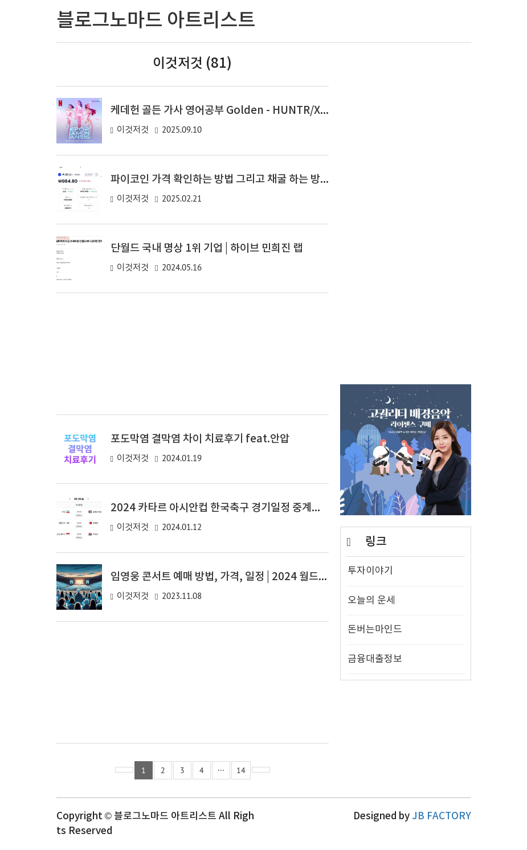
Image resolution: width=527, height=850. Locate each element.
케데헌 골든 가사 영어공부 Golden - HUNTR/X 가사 (226, 110)
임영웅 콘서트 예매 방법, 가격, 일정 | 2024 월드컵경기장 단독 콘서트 (260, 576)
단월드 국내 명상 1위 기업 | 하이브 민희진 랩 (207, 248)
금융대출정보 (375, 659)
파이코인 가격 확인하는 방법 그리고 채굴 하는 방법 (220, 179)
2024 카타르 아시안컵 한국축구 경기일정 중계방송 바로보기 (241, 508)
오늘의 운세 (371, 600)
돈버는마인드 (375, 629)
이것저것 (133, 130)
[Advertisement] (192, 354)
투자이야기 (370, 571)
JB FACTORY (441, 816)
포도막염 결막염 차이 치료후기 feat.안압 (200, 439)
